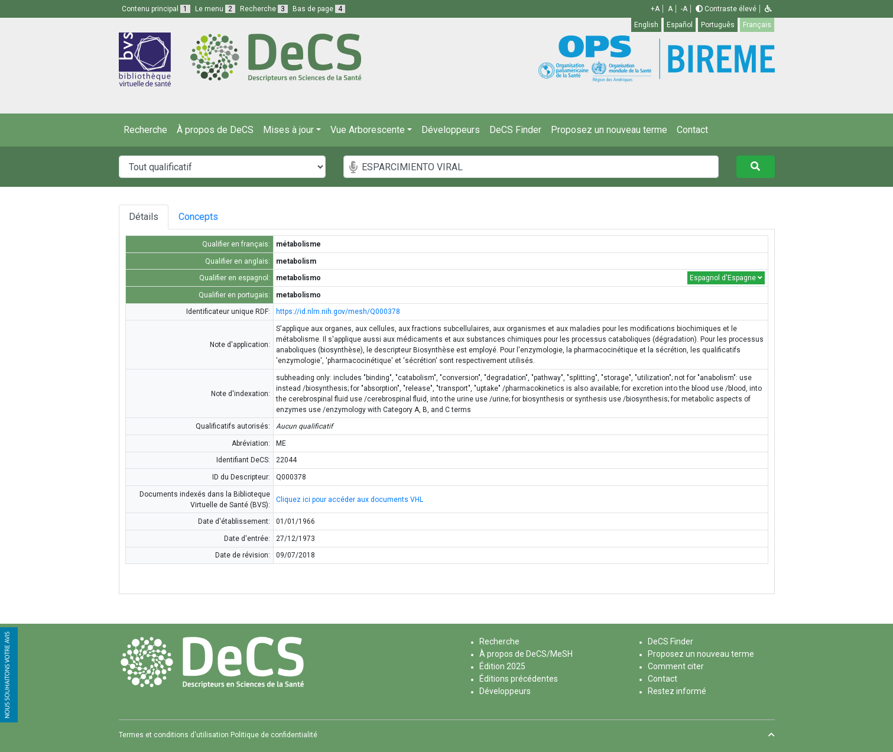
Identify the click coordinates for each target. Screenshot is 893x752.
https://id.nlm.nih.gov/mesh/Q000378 (338, 311)
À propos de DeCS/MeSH (526, 654)
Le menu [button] (215, 9)
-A (684, 9)
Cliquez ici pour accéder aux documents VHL (349, 499)
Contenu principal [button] (156, 9)
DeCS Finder (515, 129)
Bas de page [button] (319, 9)
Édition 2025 (502, 666)
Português (718, 25)
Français (757, 25)
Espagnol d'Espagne (726, 278)
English (646, 25)
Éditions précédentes (518, 678)
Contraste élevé (726, 9)
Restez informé (677, 691)
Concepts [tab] (212, 216)
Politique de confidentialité (273, 735)
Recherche (145, 129)
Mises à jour (288, 129)
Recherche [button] (264, 9)
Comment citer (676, 666)
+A (655, 9)
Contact (692, 129)
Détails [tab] (143, 216)
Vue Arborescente (367, 129)
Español (680, 25)
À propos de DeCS (215, 129)
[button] (768, 9)
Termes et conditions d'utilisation (174, 735)
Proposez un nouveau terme (609, 129)
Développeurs (450, 129)
